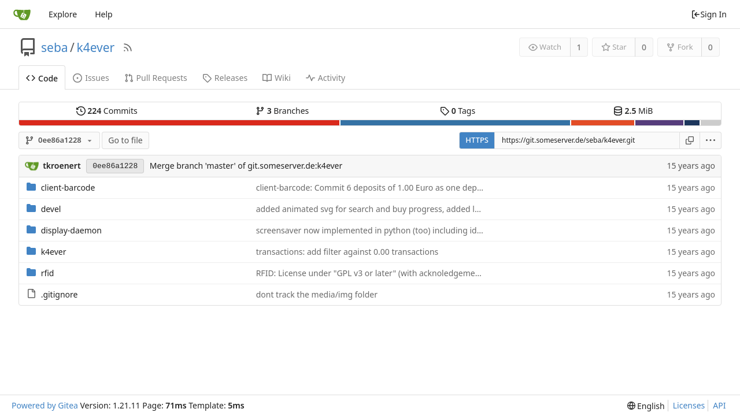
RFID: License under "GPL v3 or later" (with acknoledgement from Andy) (392, 273)
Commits (107, 110)
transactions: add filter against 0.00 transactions (347, 251)
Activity (325, 77)
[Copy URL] (689, 140)
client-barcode (68, 187)
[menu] (711, 140)
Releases (224, 77)
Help (104, 14)
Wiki (276, 77)
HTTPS (477, 140)
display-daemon (71, 230)
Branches (282, 110)
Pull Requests (155, 77)
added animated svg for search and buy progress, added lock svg (379, 208)
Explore (63, 14)
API (719, 405)
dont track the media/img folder (317, 294)
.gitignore (59, 294)
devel (51, 208)
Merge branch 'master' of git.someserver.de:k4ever (246, 165)
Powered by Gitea (45, 405)
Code (42, 78)
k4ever (95, 47)
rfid (47, 273)
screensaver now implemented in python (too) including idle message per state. (407, 230)
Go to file (125, 140)
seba (54, 47)
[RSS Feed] (128, 47)
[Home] (22, 14)
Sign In (709, 14)
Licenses (689, 405)
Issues (91, 77)
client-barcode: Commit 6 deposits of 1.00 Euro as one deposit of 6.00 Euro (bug (408, 187)
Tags (457, 110)
